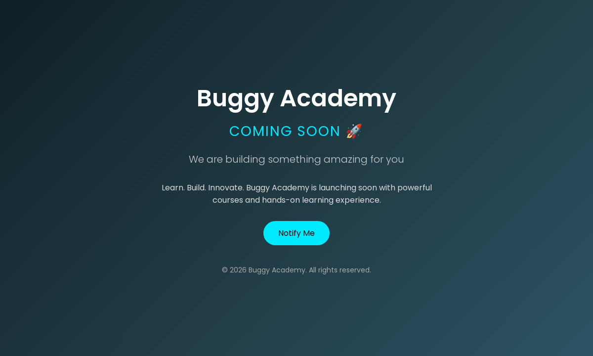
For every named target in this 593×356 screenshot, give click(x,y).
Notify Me (296, 233)
